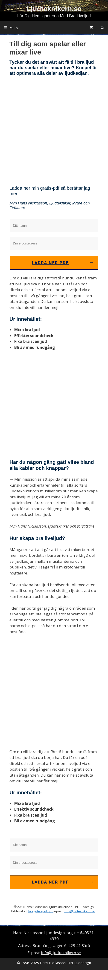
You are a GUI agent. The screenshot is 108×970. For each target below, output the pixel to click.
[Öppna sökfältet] (102, 27)
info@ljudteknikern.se (79, 911)
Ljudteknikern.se (53, 8)
